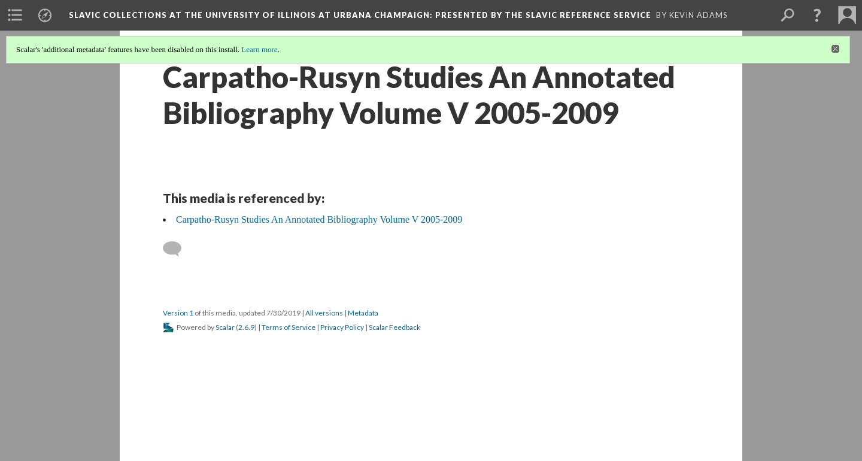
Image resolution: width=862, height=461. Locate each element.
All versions (324, 312)
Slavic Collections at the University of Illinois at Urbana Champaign (360, 15)
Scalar (225, 327)
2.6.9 (246, 327)
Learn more (259, 49)
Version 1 (178, 312)
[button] (817, 15)
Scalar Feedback (394, 327)
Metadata (363, 312)
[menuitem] (15, 15)
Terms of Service (288, 327)
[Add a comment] (177, 249)
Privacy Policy (342, 327)
